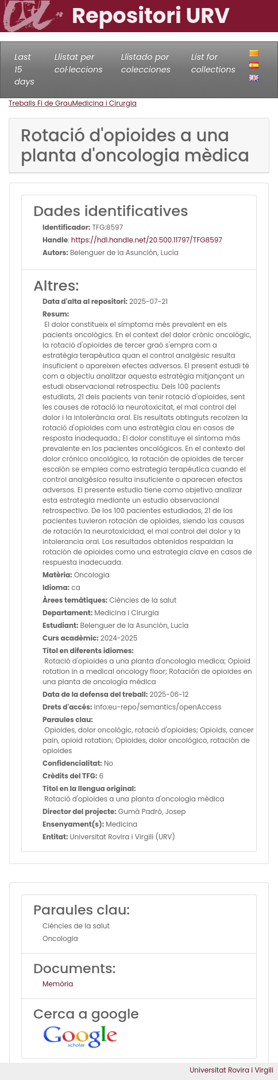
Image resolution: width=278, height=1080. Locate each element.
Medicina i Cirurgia (104, 103)
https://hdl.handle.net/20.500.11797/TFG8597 (146, 240)
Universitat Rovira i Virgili (231, 1070)
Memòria (58, 984)
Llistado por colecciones (146, 63)
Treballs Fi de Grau (40, 103)
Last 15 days (24, 69)
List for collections (213, 63)
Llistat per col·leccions (79, 63)
